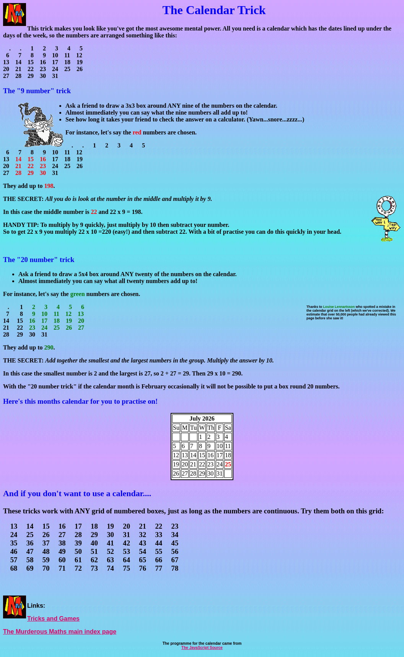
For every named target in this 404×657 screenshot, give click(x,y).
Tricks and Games (53, 618)
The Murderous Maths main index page (59, 631)
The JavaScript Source (202, 648)
